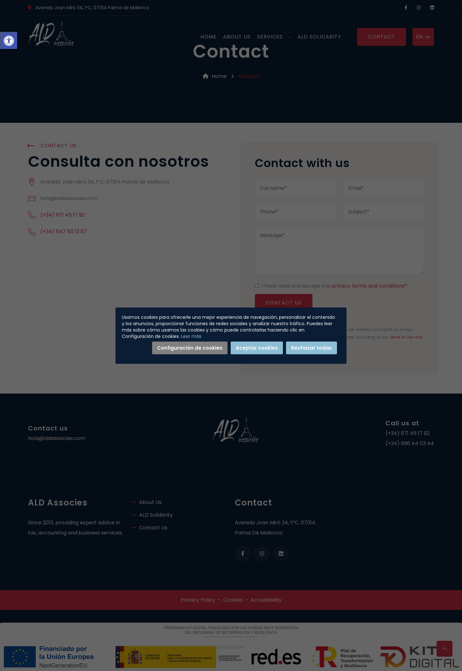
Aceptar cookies (257, 347)
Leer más (191, 336)
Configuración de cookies (189, 347)
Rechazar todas (311, 347)
